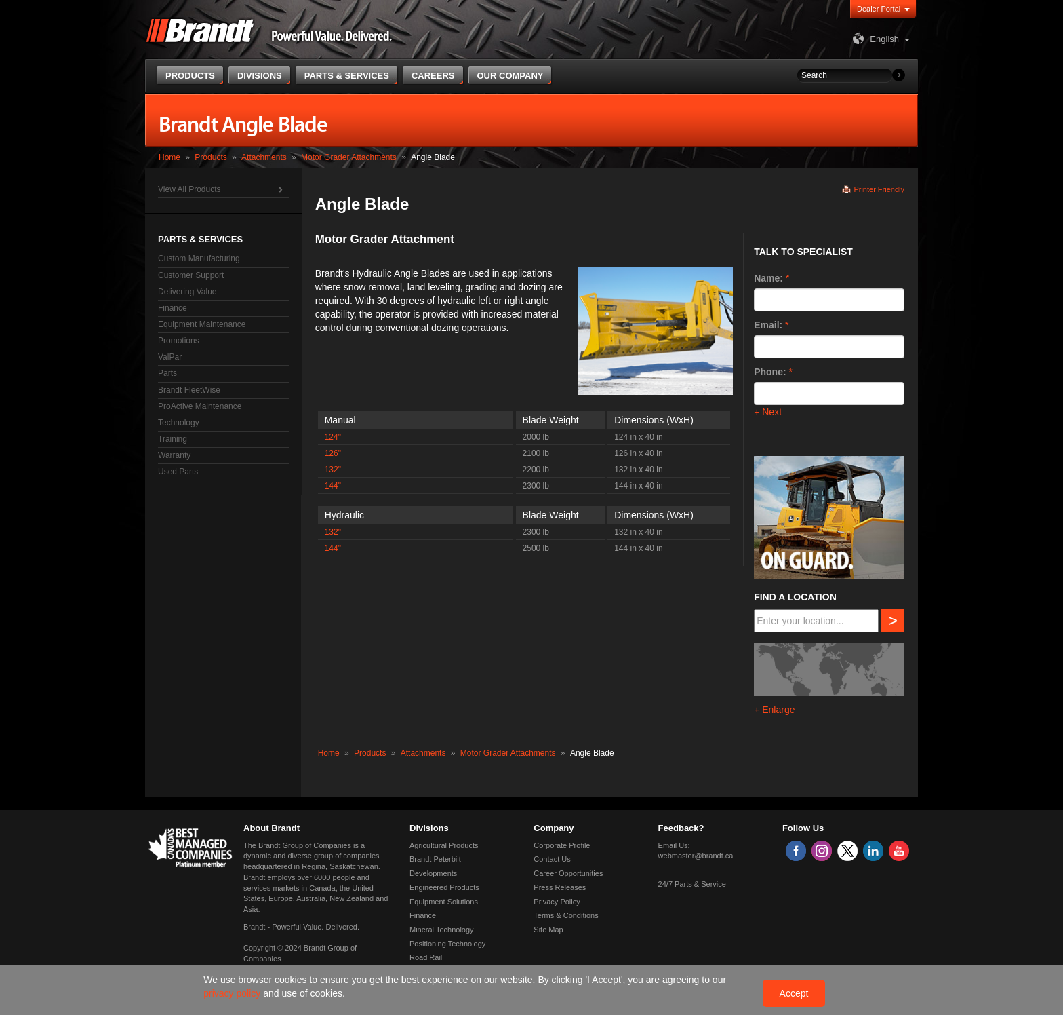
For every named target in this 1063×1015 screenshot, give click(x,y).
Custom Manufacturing (199, 258)
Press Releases (560, 887)
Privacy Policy (557, 902)
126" (333, 453)
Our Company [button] (510, 76)
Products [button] (190, 76)
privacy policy (233, 993)
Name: (768, 278)
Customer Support (191, 275)
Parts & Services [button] (346, 76)
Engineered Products (444, 887)
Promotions (178, 340)
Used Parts (178, 471)
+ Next (768, 411)
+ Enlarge (774, 709)
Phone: (770, 371)
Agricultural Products (444, 845)
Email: (768, 325)
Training (172, 439)
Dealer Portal (878, 9)
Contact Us (552, 859)
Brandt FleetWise (189, 390)
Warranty (174, 455)
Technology (178, 422)
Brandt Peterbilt (435, 859)
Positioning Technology (447, 944)
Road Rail (425, 957)
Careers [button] (433, 76)
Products (210, 157)
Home (169, 157)
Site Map (548, 929)
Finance (172, 308)
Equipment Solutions (443, 902)
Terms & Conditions (566, 915)
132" (333, 469)
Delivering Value (187, 291)
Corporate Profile (562, 845)
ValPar (170, 357)
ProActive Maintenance (199, 406)
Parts (167, 373)
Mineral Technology (441, 929)
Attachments (264, 157)
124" (333, 437)
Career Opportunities (568, 873)
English (874, 39)
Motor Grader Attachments (349, 157)
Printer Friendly (879, 189)
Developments (433, 873)
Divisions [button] (259, 76)
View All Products (189, 189)
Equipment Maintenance (201, 324)
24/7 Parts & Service (692, 884)
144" (333, 486)
